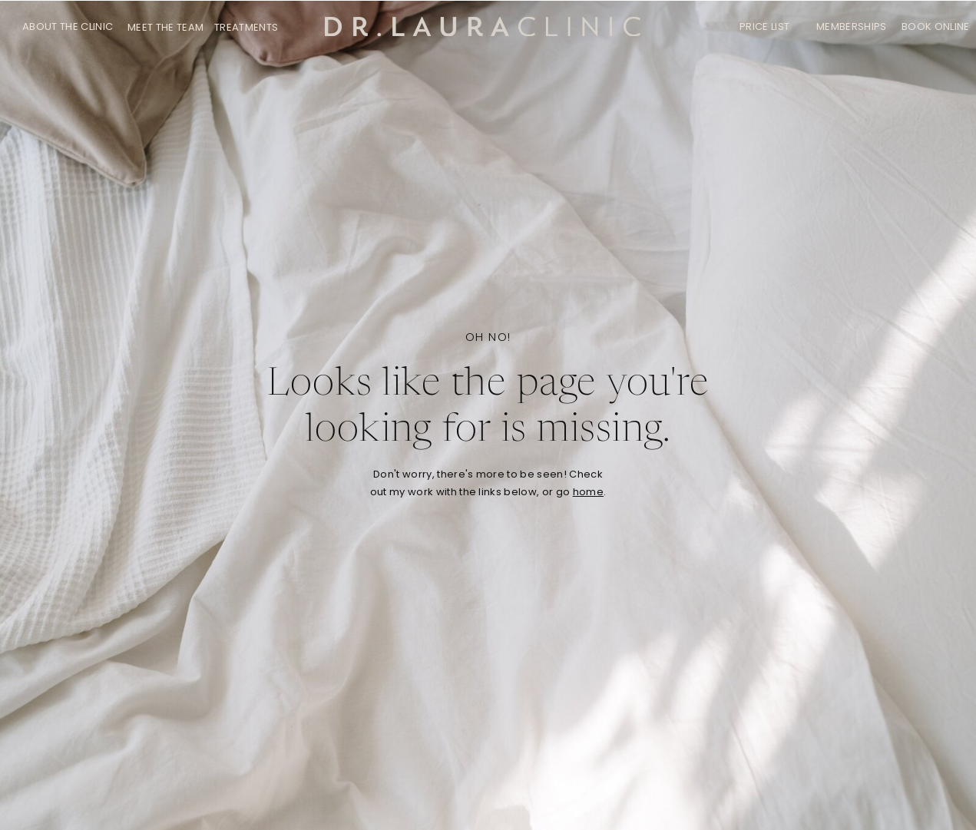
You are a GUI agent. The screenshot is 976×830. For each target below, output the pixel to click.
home (588, 491)
